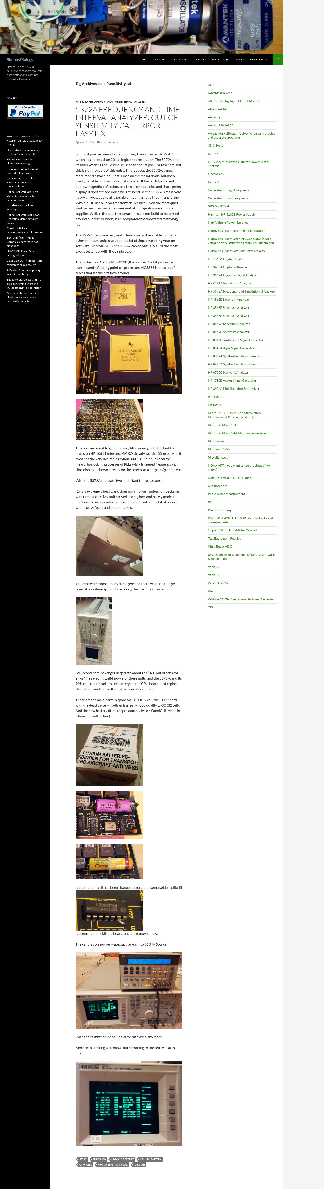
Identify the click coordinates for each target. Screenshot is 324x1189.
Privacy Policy (260, 59)
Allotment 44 (217, 109)
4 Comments (109, 142)
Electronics (216, 174)
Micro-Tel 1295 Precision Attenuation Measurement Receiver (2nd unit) (234, 415)
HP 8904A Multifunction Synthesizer (233, 388)
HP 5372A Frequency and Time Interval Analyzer (111, 101)
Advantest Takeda (220, 93)
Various (213, 567)
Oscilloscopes (217, 486)
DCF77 (213, 153)
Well (211, 591)
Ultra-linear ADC (220, 546)
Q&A (227, 59)
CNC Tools (215, 145)
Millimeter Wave (219, 449)
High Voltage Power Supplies (228, 222)
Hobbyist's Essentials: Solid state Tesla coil (237, 251)
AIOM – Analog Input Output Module (234, 101)
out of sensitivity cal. (113, 1164)
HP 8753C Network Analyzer (228, 372)
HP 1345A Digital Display (226, 259)
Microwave (216, 441)
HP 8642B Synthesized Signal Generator (235, 340)
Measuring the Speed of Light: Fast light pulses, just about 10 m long (24, 140)
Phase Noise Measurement (226, 494)
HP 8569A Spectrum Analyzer (229, 324)
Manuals (160, 59)
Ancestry (214, 117)
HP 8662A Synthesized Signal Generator (236, 356)
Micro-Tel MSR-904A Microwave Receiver (237, 433)
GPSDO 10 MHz (219, 206)
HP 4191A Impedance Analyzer (230, 283)
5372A (83, 1159)
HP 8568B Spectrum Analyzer (229, 316)
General (213, 182)
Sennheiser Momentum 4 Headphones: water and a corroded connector (21, 297)
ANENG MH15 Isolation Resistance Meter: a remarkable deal (21, 182)
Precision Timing (220, 510)
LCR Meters (216, 397)
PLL (210, 502)
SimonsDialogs (20, 59)
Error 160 (99, 1159)
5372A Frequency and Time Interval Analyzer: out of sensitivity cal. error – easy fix (128, 121)
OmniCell (85, 1164)
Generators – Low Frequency (228, 198)
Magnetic (214, 405)
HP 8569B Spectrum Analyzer (229, 332)
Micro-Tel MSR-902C (222, 425)
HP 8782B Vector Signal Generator (232, 380)
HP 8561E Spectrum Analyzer (228, 299)
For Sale (200, 59)
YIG (210, 607)
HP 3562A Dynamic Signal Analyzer (233, 275)
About (240, 59)
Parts (215, 59)
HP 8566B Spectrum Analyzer (229, 307)
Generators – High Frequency (228, 190)
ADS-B (212, 85)
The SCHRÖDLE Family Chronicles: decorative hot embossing (22, 242)
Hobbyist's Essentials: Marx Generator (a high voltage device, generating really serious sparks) (241, 241)
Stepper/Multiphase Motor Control (232, 530)
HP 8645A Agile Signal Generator (231, 348)
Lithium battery (150, 1159)
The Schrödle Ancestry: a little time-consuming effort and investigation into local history (24, 283)
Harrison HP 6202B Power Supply (232, 214)
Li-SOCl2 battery (123, 1159)
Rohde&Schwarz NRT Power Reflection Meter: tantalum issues (23, 219)
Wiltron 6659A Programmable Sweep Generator (241, 599)
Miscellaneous (218, 457)
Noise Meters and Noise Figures (230, 478)
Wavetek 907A (218, 583)
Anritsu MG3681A (221, 125)
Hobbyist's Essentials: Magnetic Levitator (236, 230)
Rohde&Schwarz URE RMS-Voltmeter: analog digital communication (23, 196)
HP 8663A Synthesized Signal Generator (236, 364)
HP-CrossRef (180, 59)
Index (145, 59)
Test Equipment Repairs (224, 538)
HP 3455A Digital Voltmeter (228, 267)
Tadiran (139, 1164)
